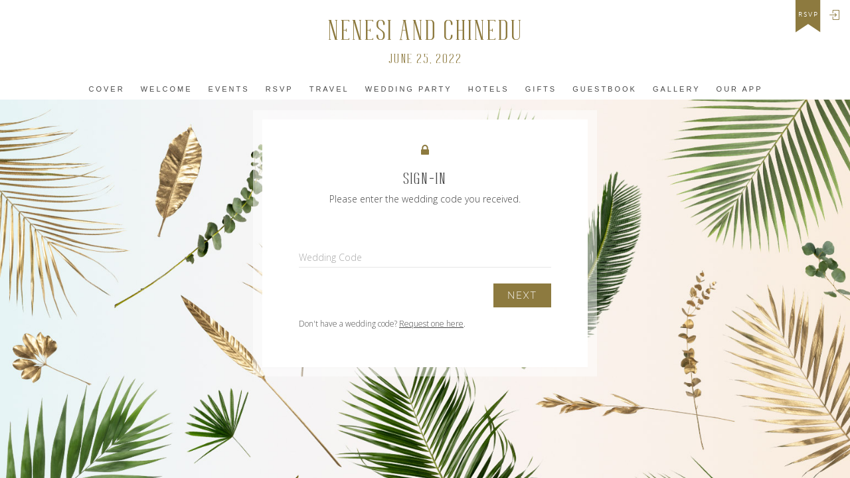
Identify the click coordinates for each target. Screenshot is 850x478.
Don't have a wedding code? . (382, 323)
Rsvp (280, 89)
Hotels (488, 89)
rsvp (808, 15)
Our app (740, 89)
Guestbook (604, 89)
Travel (329, 89)
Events (229, 89)
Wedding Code (330, 257)
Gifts (540, 89)
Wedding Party (408, 89)
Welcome (167, 89)
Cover (106, 89)
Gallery (677, 89)
